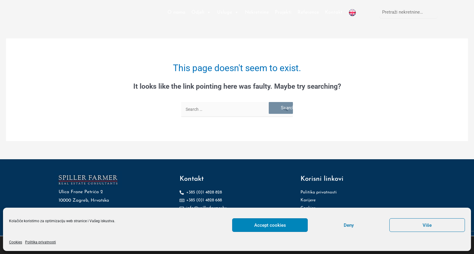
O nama (176, 12)
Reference (308, 12)
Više (427, 225)
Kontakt (334, 12)
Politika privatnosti (40, 242)
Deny (349, 225)
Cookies (15, 242)
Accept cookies (270, 225)
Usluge (228, 12)
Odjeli (201, 12)
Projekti (283, 12)
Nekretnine (257, 12)
